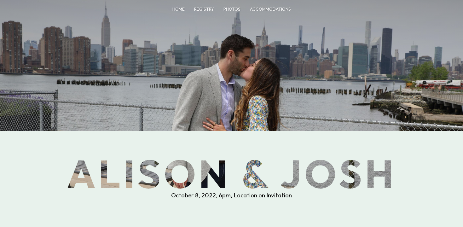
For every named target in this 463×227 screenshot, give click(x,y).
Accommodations (270, 9)
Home (178, 9)
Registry (204, 9)
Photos (231, 9)
